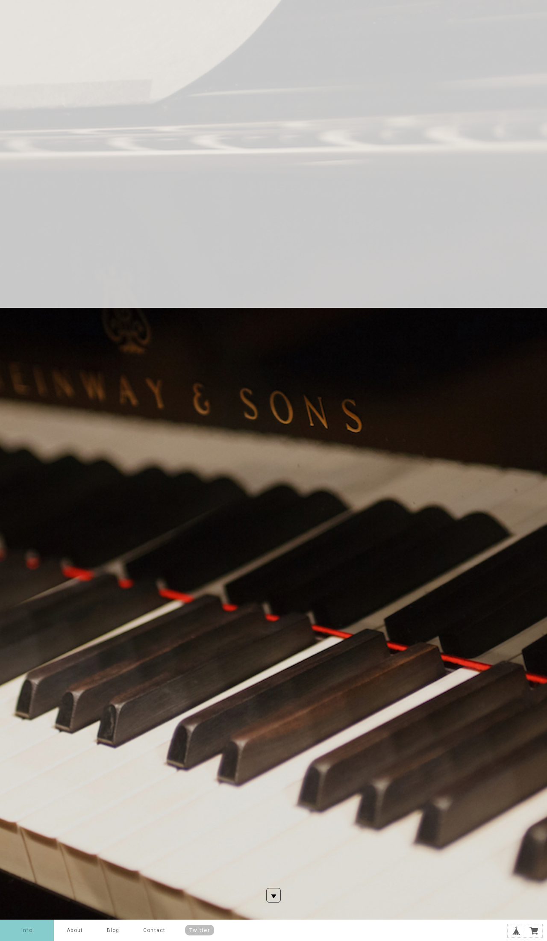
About (75, 930)
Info (26, 930)
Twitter (199, 930)
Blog (113, 930)
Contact (154, 930)
